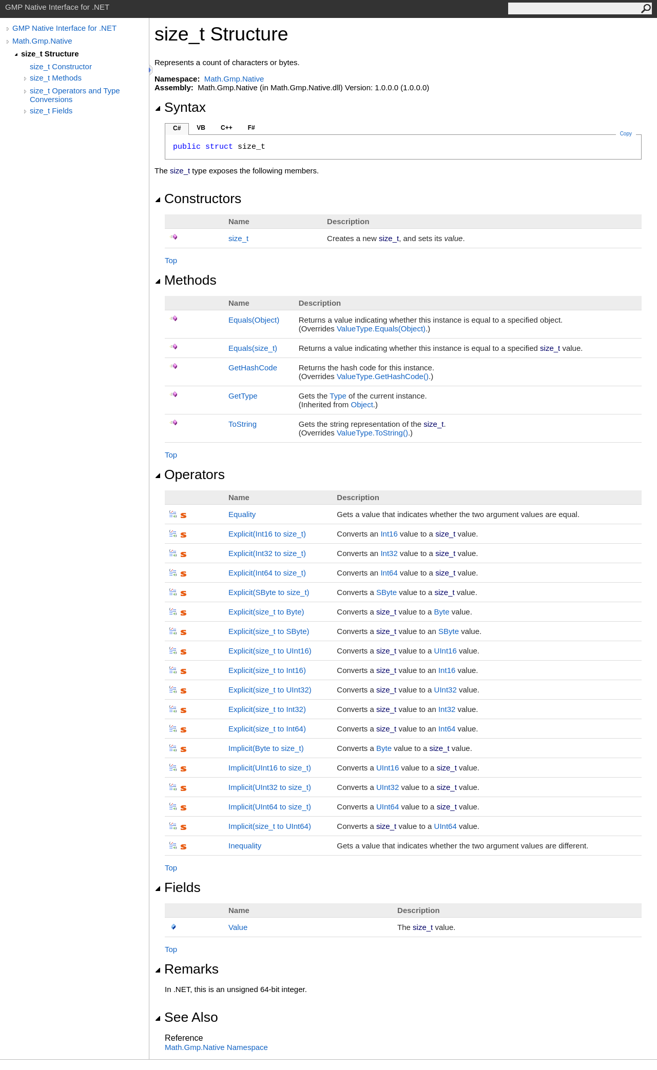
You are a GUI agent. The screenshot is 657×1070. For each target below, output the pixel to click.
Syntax (180, 107)
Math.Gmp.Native (42, 40)
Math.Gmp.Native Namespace (216, 1047)
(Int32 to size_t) (267, 553)
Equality (242, 514)
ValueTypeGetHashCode (383, 376)
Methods (185, 280)
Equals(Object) (253, 319)
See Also (186, 1017)
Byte (442, 611)
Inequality (244, 845)
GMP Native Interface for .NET (64, 28)
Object (362, 404)
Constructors (197, 198)
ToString (242, 424)
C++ (227, 127)
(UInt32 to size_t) (269, 787)
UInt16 (445, 650)
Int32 (388, 553)
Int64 (388, 572)
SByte (386, 592)
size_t (238, 238)
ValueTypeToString (372, 432)
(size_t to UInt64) (269, 826)
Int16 (388, 533)
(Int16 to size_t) (267, 533)
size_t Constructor (61, 66)
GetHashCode (252, 367)
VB (201, 127)
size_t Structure (50, 53)
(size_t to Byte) (266, 611)
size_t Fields (51, 110)
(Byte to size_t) (266, 748)
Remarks (186, 969)
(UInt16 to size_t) (269, 767)
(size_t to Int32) (267, 709)
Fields (177, 887)
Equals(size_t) (252, 348)
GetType (243, 395)
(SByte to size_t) (269, 592)
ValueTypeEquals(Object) (381, 328)
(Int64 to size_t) (267, 572)
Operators (189, 474)
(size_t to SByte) (269, 631)
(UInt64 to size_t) (269, 806)
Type (338, 395)
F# (251, 127)
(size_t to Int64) (267, 728)
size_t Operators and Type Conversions (75, 95)
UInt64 (387, 806)
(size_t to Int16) (267, 670)
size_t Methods (56, 77)
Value (237, 927)
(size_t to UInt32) (270, 689)
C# (177, 128)
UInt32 (445, 689)
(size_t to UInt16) (270, 650)
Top (171, 260)
